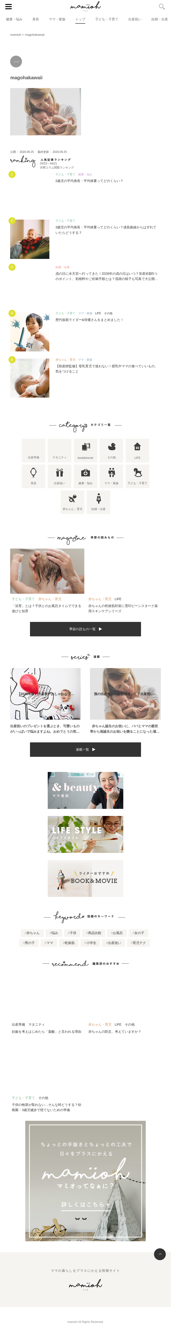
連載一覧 (82, 749)
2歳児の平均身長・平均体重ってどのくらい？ (90, 181)
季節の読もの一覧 (82, 629)
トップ (80, 19)
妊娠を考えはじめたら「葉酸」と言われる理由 (46, 1031)
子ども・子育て (106, 19)
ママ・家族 (57, 19)
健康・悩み (14, 19)
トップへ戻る (160, 1254)
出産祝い (134, 19)
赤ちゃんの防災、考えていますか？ (114, 1031)
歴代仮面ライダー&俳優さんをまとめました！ (90, 320)
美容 (35, 19)
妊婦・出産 (159, 19)
